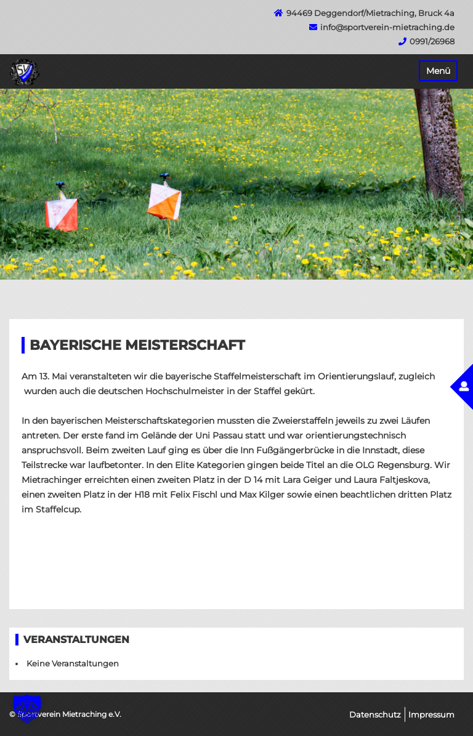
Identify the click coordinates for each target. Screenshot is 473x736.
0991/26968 (432, 41)
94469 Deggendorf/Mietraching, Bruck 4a (370, 13)
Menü (438, 70)
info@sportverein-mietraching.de (387, 27)
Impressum (431, 714)
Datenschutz (375, 714)
